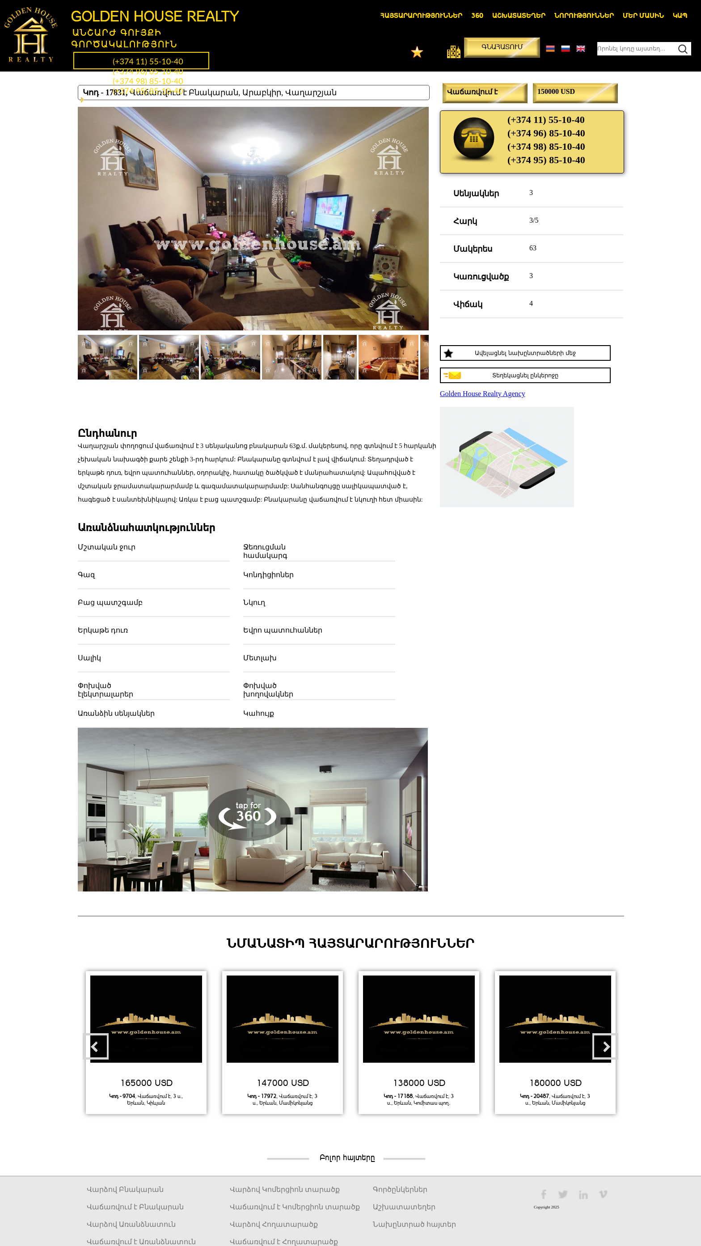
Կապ (680, 15)
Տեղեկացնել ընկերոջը (525, 375)
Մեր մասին (643, 15)
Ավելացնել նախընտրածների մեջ (525, 353)
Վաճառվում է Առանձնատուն (141, 1242)
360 (477, 15)
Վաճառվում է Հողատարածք (284, 1242)
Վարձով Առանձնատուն (131, 1224)
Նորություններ (584, 15)
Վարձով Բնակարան (125, 1189)
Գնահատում (502, 46)
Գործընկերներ (400, 1189)
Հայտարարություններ (421, 15)
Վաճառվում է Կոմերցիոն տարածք (295, 1207)
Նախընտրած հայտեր (414, 1224)
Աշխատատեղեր (518, 15)
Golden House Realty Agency (482, 393)
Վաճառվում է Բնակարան (135, 1207)
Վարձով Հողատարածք (274, 1224)
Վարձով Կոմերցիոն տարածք (285, 1189)
